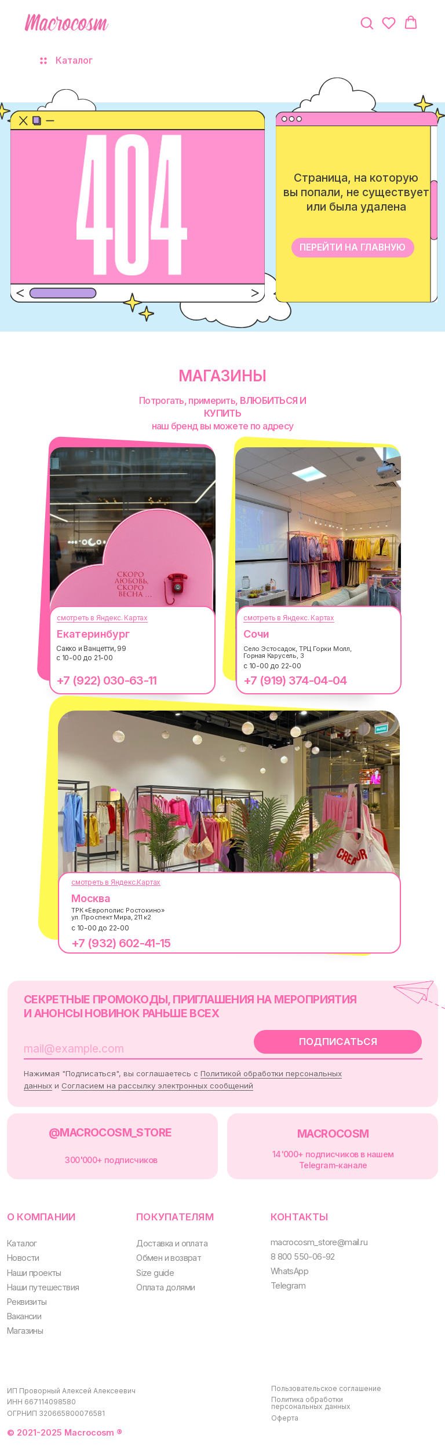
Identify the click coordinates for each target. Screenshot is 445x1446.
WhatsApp (289, 1271)
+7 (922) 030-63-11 (106, 680)
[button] (367, 23)
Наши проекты (34, 1273)
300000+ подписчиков (111, 1160)
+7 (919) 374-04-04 (294, 680)
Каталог (22, 1243)
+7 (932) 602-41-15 (120, 943)
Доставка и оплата (171, 1243)
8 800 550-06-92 (303, 1256)
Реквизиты (27, 1302)
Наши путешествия (43, 1287)
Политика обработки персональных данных (311, 1403)
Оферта (284, 1418)
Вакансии (24, 1316)
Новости (23, 1258)
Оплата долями (165, 1287)
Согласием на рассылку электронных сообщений (157, 1085)
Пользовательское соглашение (326, 1388)
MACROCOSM (333, 1133)
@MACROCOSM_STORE (110, 1132)
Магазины (25, 1330)
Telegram (288, 1285)
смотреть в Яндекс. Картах (102, 617)
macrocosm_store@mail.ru (319, 1242)
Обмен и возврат (168, 1258)
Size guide (155, 1273)
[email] (124, 1048)
